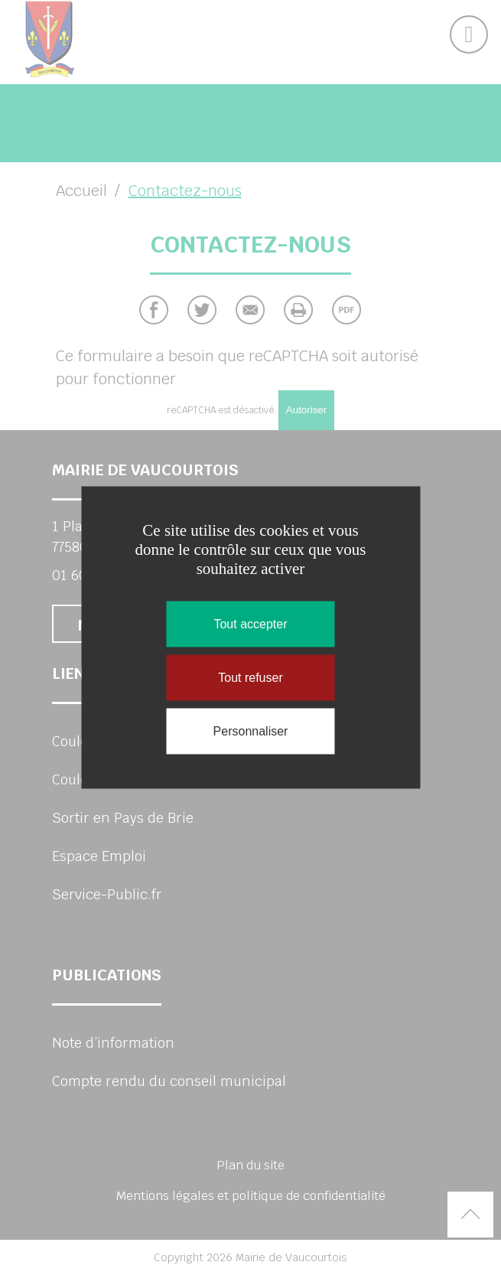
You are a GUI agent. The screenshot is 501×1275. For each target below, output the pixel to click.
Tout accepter (250, 624)
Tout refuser (250, 677)
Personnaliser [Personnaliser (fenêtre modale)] (250, 731)
